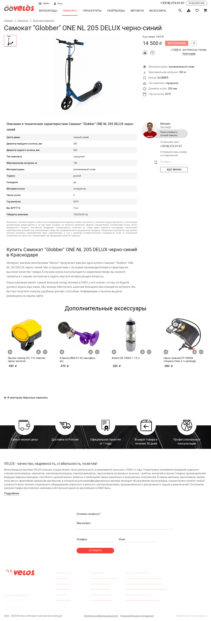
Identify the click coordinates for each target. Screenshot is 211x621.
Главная (8, 20)
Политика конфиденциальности (101, 616)
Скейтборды (116, 10)
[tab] (10, 40)
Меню (44, 3)
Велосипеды (48, 10)
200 (126, 366)
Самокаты (70, 10)
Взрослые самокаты (43, 20)
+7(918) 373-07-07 (172, 3)
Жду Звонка (174, 169)
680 (178, 366)
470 (74, 366)
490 (22, 366)
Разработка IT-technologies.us (191, 616)
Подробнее (11, 493)
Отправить (95, 550)
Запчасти (137, 10)
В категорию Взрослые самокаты (26, 397)
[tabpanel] (79, 75)
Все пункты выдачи (16, 593)
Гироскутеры (92, 10)
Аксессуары (157, 10)
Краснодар (189, 54)
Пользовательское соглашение (137, 616)
